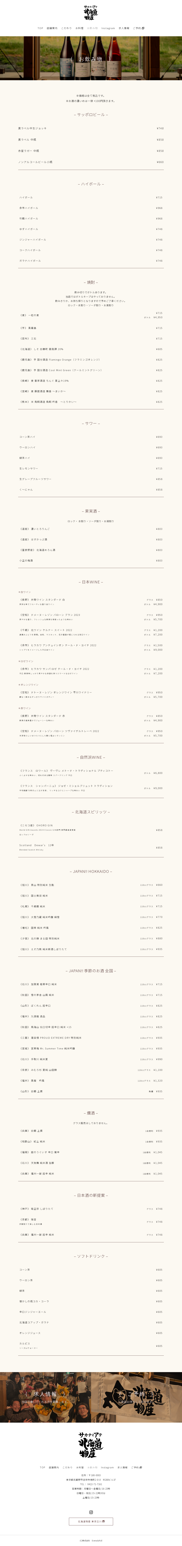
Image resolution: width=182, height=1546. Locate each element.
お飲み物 (92, 28)
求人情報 (124, 28)
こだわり (66, 28)
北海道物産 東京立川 (90, 1521)
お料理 (79, 28)
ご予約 (139, 28)
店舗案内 (52, 28)
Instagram (108, 28)
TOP (40, 28)
